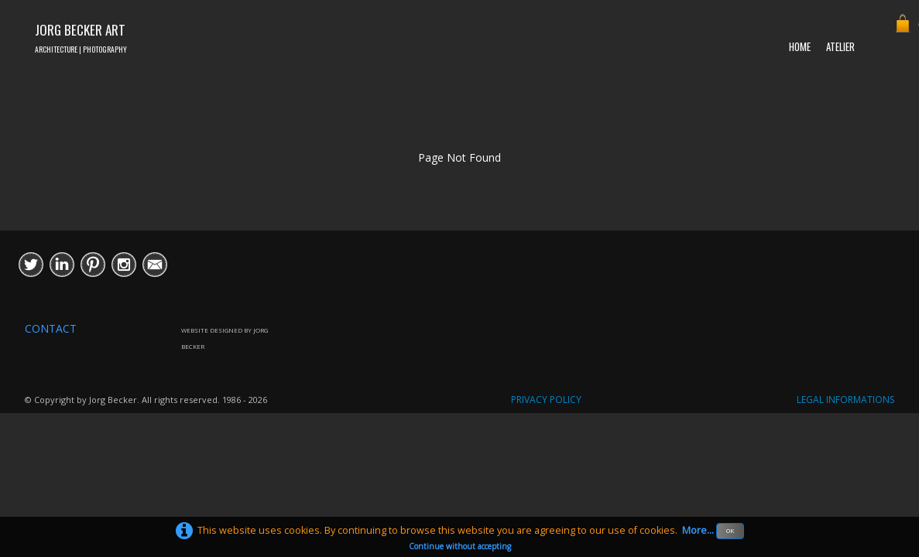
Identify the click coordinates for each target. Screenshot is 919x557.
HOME (800, 46)
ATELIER (840, 46)
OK (730, 531)
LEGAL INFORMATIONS (845, 399)
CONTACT (51, 328)
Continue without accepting (460, 546)
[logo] (81, 36)
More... (698, 530)
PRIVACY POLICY (546, 399)
